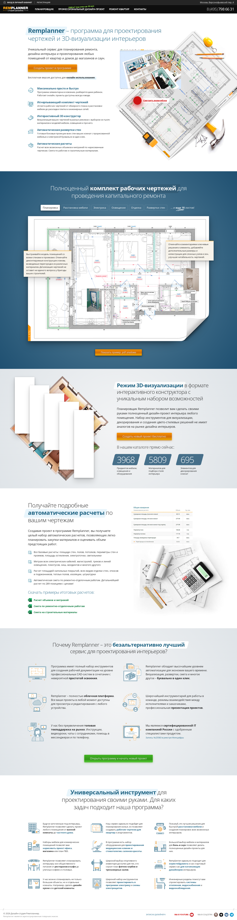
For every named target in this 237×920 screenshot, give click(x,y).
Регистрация (43, 2)
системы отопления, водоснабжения (184, 884)
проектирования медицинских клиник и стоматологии (125, 848)
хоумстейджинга (178, 863)
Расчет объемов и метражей (51, 600)
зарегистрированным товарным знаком (40, 916)
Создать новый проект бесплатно (144, 436)
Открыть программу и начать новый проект (118, 758)
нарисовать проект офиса (57, 848)
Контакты (140, 9)
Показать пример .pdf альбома (118, 352)
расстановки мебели (190, 826)
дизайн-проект (81, 8)
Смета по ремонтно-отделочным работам (59, 606)
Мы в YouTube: (181, 915)
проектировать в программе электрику (121, 884)
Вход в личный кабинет (19, 2)
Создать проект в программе (52, 68)
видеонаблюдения (179, 888)
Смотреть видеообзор (155, 100)
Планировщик (44, 9)
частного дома (64, 832)
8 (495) (220, 9)
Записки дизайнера (156, 915)
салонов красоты (132, 851)
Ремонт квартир (119, 9)
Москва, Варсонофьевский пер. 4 (217, 2)
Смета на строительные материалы (55, 612)
